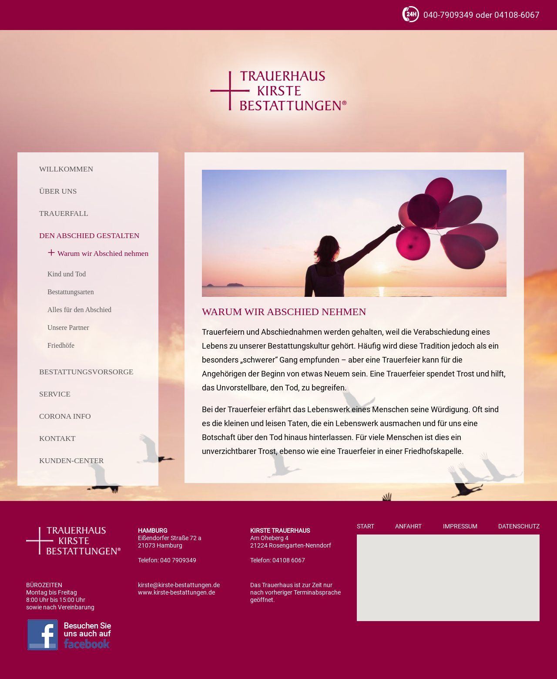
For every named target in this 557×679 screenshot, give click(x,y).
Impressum (460, 526)
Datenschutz (519, 526)
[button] (448, 570)
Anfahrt (408, 526)
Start (365, 526)
